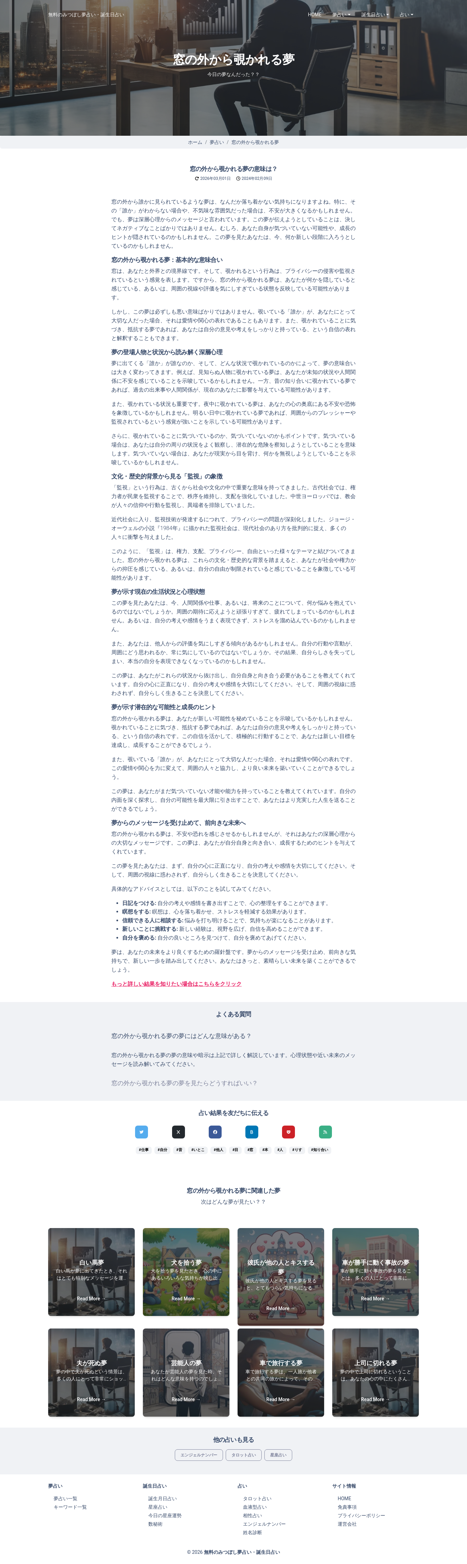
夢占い (217, 142)
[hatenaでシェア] (251, 1132)
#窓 (250, 1150)
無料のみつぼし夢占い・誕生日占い (86, 14)
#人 (280, 1150)
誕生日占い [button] (373, 14)
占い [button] (404, 14)
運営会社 (347, 1524)
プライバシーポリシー (361, 1515)
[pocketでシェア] (288, 1132)
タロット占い (243, 1455)
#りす (297, 1150)
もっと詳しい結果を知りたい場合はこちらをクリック (176, 984)
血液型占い (255, 1507)
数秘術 (155, 1524)
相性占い (252, 1515)
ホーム (195, 142)
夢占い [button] (339, 14)
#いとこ (198, 1150)
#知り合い (319, 1150)
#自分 (162, 1150)
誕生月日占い (162, 1498)
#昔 (179, 1150)
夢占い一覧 (65, 1498)
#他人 (218, 1150)
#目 (235, 1150)
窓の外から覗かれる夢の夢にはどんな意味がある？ (181, 1036)
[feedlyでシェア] (325, 1132)
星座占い (278, 1455)
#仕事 (143, 1150)
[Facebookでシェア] (215, 1132)
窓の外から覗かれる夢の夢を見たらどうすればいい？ (184, 1083)
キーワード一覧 (70, 1507)
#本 (265, 1150)
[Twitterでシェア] (141, 1132)
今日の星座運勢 (165, 1515)
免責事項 (347, 1507)
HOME (315, 14)
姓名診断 (252, 1532)
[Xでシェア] (178, 1132)
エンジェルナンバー (199, 1455)
